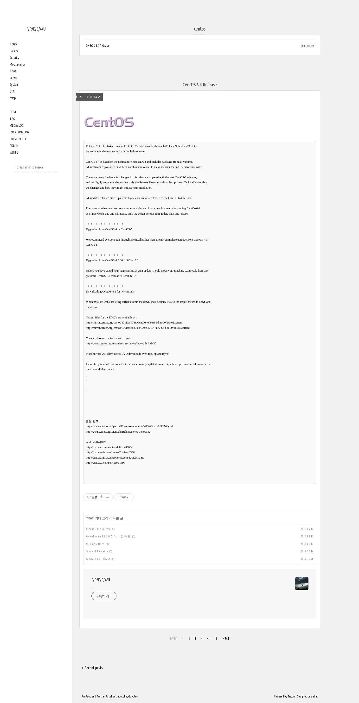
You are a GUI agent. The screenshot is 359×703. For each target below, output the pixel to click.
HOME (13, 112)
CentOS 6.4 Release (97, 46)
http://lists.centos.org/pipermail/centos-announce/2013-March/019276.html (129, 426)
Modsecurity (17, 64)
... (92, 586)
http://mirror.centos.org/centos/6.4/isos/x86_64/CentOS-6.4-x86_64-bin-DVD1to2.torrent (138, 328)
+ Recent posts (92, 668)
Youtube (122, 696)
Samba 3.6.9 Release (98, 558)
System (14, 85)
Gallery (14, 51)
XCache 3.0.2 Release (98, 528)
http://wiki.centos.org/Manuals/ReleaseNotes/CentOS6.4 (162, 146)
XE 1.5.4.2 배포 (95, 543)
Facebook (111, 696)
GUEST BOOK (18, 139)
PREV (173, 639)
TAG (12, 119)
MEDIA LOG (17, 125)
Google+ (133, 696)
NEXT (226, 639)
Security (14, 58)
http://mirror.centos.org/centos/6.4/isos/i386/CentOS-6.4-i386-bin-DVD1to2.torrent (134, 322)
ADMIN (14, 146)
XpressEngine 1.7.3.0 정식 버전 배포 (108, 536)
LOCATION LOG (19, 132)
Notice (14, 44)
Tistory (291, 696)
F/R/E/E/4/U (36, 28)
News (13, 71)
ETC (12, 91)
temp (13, 98)
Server (13, 78)
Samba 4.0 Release (97, 551)
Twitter (100, 696)
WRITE (14, 152)
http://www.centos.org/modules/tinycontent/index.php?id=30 (121, 343)
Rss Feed (86, 696)
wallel (314, 696)
